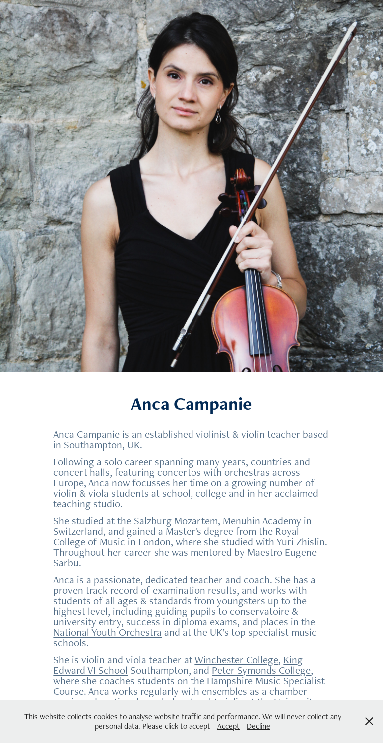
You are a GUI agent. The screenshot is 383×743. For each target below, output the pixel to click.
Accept (228, 726)
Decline (258, 726)
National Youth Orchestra (107, 632)
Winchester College (236, 659)
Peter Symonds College (261, 670)
